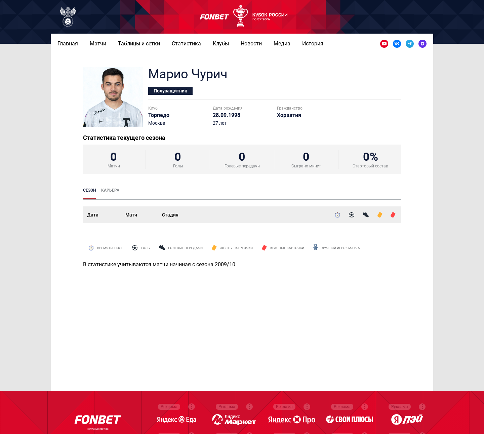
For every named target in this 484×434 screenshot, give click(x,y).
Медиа (282, 43)
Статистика (186, 43)
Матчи (98, 43)
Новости (251, 43)
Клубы (221, 43)
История (312, 43)
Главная (67, 43)
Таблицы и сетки (139, 43)
